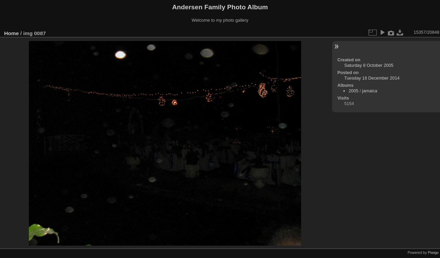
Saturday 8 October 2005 (368, 65)
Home (11, 33)
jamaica (369, 90)
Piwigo (433, 252)
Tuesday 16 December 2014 (371, 78)
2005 (353, 90)
